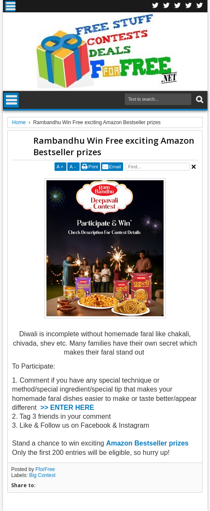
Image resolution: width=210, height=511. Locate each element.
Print (93, 166)
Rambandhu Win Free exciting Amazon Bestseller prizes (113, 146)
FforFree (45, 469)
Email (115, 166)
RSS (188, 6)
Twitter (166, 6)
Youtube (199, 6)
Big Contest (42, 475)
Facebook (155, 6)
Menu (10, 6)
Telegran (177, 6)
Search (198, 100)
